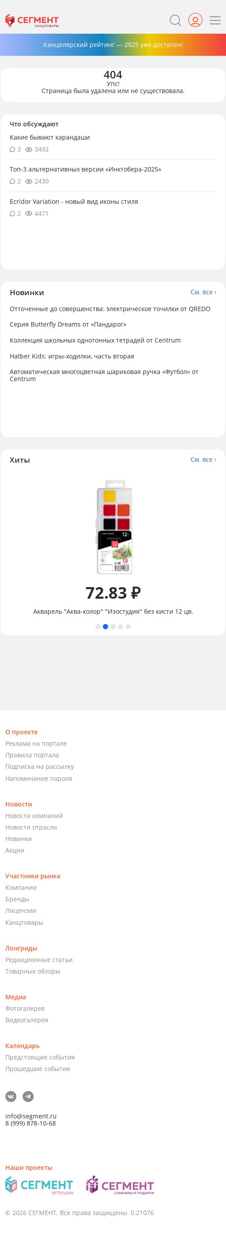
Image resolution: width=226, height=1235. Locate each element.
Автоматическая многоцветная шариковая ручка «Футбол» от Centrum (104, 375)
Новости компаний (34, 815)
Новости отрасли (31, 827)
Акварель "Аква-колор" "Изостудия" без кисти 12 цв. (113, 611)
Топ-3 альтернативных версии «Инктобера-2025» (85, 169)
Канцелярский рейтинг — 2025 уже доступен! (113, 44)
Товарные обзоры (32, 971)
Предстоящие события (40, 1057)
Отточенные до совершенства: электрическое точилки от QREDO (110, 308)
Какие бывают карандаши (50, 137)
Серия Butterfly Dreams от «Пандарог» (68, 324)
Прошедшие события (37, 1068)
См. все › (203, 292)
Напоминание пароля (38, 778)
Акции (14, 850)
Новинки (18, 838)
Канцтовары (24, 922)
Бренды (17, 899)
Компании (21, 887)
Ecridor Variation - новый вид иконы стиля (74, 201)
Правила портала (32, 755)
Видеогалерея (26, 1020)
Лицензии (20, 910)
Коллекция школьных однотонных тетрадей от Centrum (95, 340)
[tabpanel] (113, 544)
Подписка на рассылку (39, 766)
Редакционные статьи (39, 959)
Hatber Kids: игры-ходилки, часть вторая (72, 356)
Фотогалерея (25, 1008)
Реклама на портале (36, 743)
